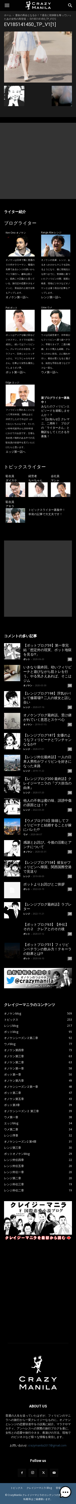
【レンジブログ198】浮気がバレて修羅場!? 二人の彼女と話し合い (47, 697)
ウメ (25, 834)
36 (70, 792)
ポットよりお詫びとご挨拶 (44, 884)
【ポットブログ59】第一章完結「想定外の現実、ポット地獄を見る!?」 (47, 649)
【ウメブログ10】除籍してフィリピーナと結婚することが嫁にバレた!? (47, 825)
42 (70, 707)
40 (70, 770)
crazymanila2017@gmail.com (47, 1445)
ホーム (7, 15)
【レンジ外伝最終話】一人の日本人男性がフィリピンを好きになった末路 (47, 761)
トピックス (17, 1488)
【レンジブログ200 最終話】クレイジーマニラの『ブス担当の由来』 (47, 783)
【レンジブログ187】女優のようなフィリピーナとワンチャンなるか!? (47, 739)
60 (70, 659)
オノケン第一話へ (17, 297)
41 (70, 724)
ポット (26, 659)
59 (70, 685)
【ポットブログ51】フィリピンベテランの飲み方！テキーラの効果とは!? (47, 949)
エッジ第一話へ (16, 451)
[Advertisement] (38, 161)
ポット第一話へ (16, 372)
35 (70, 809)
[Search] (70, 5)
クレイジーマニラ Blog (39, 1488)
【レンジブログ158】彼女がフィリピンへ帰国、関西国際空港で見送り (47, 866)
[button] (6, 5)
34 (70, 834)
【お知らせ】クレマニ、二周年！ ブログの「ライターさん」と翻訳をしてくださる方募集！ (55, 427)
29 (70, 913)
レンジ (26, 707)
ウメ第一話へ (49, 372)
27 (70, 958)
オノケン (27, 685)
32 (70, 876)
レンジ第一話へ (51, 297)
